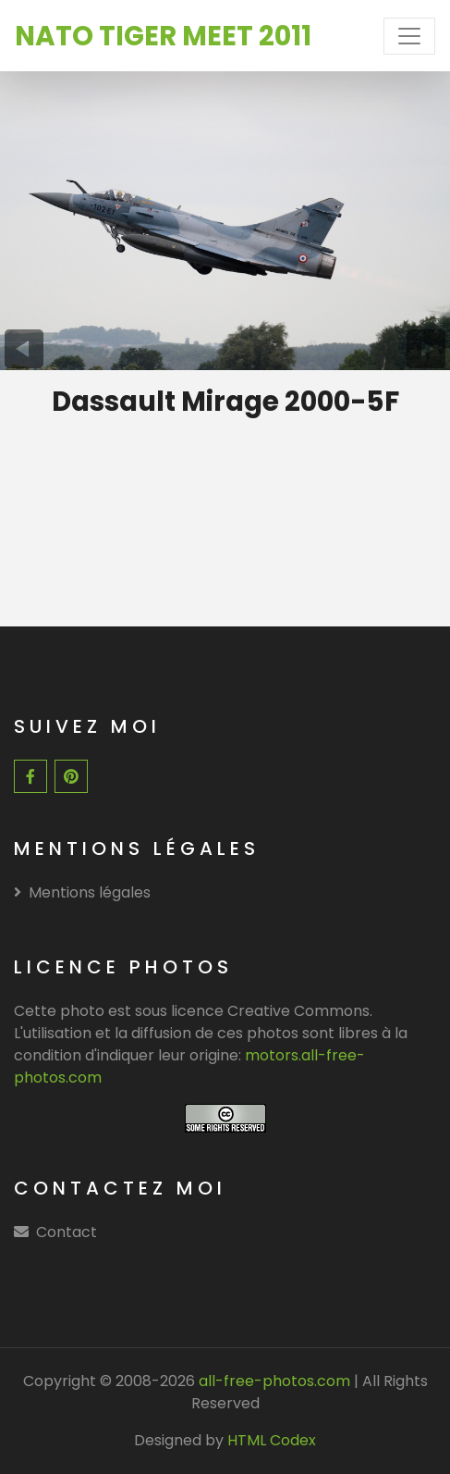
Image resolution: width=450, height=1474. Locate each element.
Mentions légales (82, 892)
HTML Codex (271, 1440)
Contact (66, 1232)
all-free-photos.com (272, 1381)
